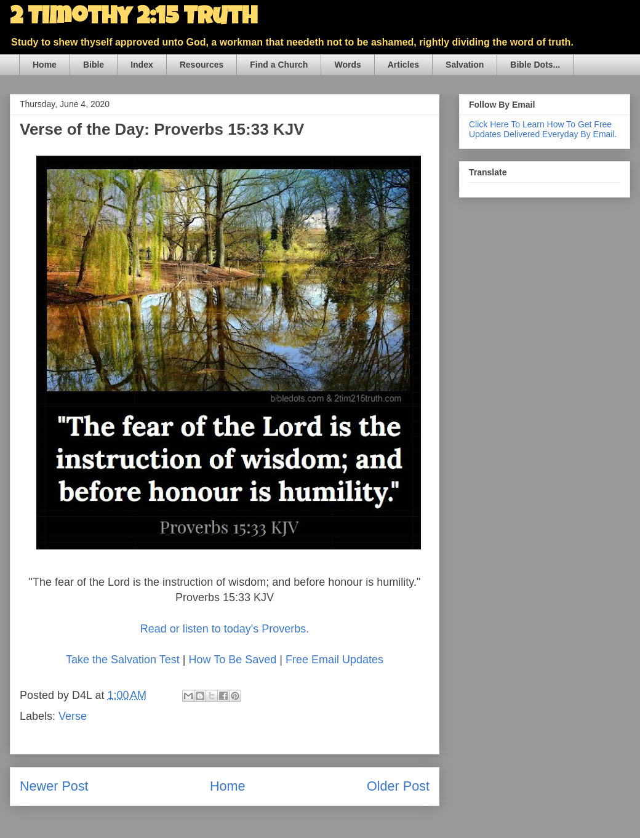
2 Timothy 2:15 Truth (133, 18)
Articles (403, 65)
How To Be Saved (232, 659)
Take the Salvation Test (123, 659)
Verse (72, 716)
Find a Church (279, 65)
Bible (93, 65)
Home (45, 65)
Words (347, 65)
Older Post (398, 786)
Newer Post (54, 786)
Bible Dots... (535, 65)
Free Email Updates (334, 659)
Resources (202, 65)
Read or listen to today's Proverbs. (225, 629)
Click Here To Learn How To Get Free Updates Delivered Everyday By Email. (543, 129)
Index (141, 65)
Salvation (465, 65)
